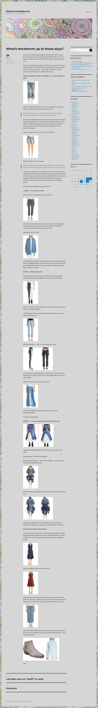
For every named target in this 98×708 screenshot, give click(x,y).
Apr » (87, 187)
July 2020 (74, 122)
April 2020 (74, 126)
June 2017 (74, 148)
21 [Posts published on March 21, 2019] (81, 181)
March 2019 (75, 133)
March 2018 (74, 140)
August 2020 (75, 121)
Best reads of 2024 (76, 67)
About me (89, 11)
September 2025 (76, 103)
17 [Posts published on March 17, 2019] (90, 178)
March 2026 (75, 102)
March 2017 (74, 152)
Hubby (73, 80)
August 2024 (75, 107)
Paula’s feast (79, 89)
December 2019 (75, 129)
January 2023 (75, 111)
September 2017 (76, 145)
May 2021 (74, 114)
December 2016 (75, 156)
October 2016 (75, 159)
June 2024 (74, 110)
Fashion (8, 63)
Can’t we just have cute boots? (79, 69)
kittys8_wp (8, 59)
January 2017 (75, 154)
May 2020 (74, 124)
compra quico (75, 86)
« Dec (74, 187)
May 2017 (74, 149)
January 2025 (75, 105)
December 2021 (75, 113)
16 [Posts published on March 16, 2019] (87, 178)
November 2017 (75, 141)
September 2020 (76, 119)
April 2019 (74, 132)
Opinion (12, 63)
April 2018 (74, 138)
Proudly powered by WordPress (25, 701)
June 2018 (74, 137)
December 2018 (75, 135)
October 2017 (75, 143)
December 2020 (75, 118)
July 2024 (74, 108)
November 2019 (75, 130)
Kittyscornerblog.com (18, 11)
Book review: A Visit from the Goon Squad (82, 63)
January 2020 (75, 127)
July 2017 (74, 146)
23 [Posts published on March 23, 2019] (87, 181)
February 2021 (75, 116)
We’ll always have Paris (81, 91)
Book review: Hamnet (77, 61)
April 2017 (74, 151)
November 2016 (75, 157)
